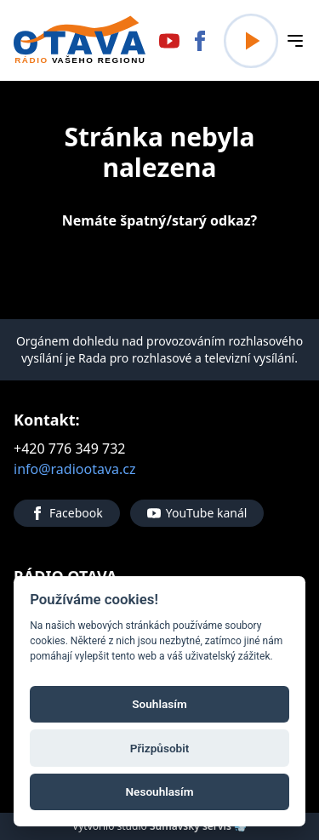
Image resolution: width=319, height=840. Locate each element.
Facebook (67, 513)
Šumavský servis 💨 (198, 826)
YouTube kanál (197, 513)
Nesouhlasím (159, 790)
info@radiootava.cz (75, 469)
